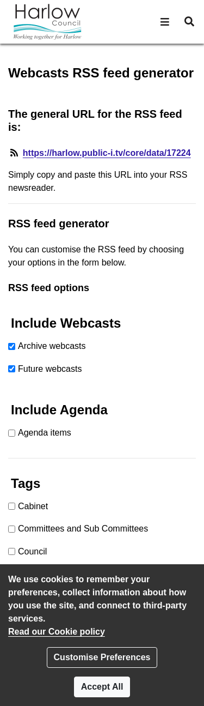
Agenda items (44, 432)
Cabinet (33, 506)
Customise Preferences (102, 657)
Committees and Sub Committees (83, 528)
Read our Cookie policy (56, 631)
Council (32, 551)
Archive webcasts (52, 346)
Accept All (102, 686)
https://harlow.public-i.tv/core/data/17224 (107, 153)
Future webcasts (50, 368)
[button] (165, 22)
